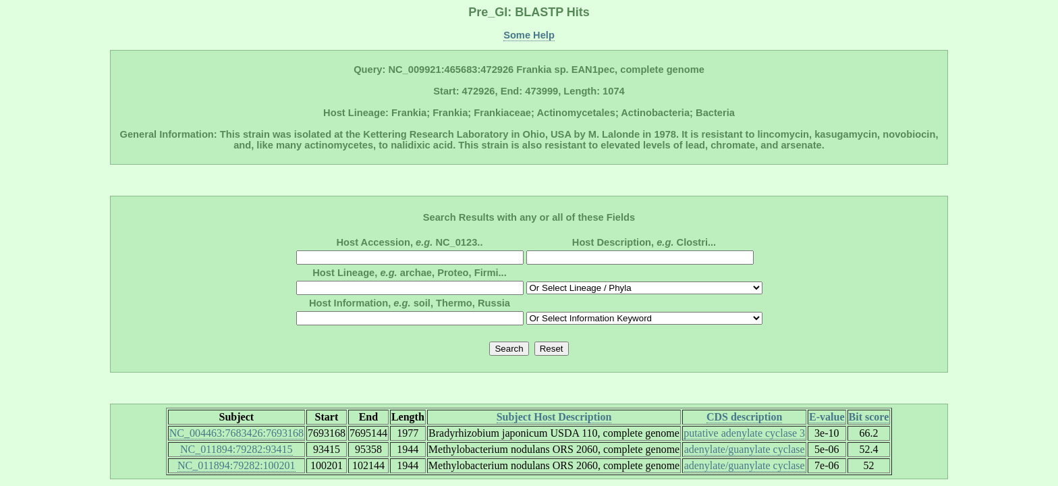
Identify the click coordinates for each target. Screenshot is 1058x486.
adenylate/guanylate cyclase (744, 449)
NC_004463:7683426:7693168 (236, 433)
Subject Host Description (554, 417)
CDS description (744, 417)
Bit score (869, 417)
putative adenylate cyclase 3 (744, 433)
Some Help (529, 35)
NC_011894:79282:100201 (236, 465)
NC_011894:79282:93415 (236, 449)
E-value (826, 417)
